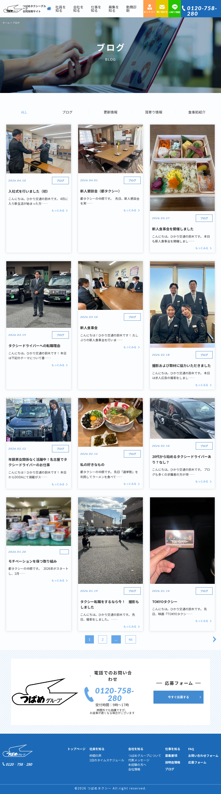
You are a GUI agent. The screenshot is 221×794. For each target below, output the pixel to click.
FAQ (191, 749)
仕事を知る (96, 8)
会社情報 (134, 769)
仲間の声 (95, 755)
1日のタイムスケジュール (106, 760)
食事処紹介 (196, 112)
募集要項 (171, 755)
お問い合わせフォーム (203, 755)
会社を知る (78, 8)
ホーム (6, 22)
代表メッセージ (138, 760)
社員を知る (60, 8)
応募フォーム (197, 762)
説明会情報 (172, 762)
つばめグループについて (144, 755)
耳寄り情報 (153, 112)
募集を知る (114, 8)
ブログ (67, 112)
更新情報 (110, 112)
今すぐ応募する (178, 697)
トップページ (76, 749)
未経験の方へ (137, 764)
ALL (24, 112)
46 (131, 639)
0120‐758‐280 (202, 10)
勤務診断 (131, 8)
